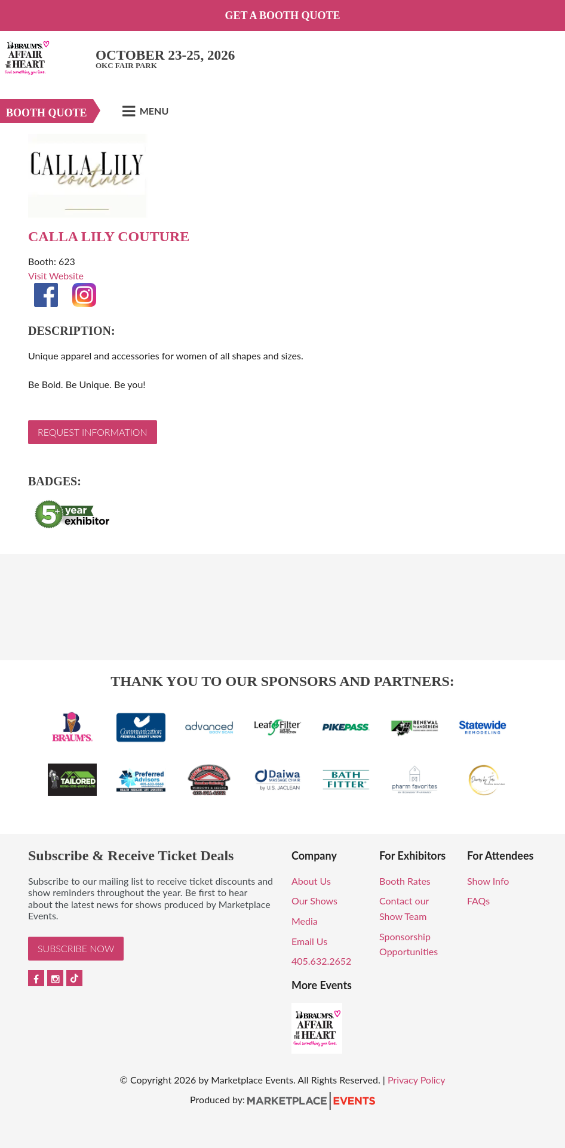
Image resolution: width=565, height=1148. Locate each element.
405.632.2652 (321, 961)
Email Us (309, 941)
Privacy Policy (417, 1079)
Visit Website (56, 275)
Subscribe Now (76, 948)
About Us (311, 881)
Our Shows (314, 900)
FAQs (478, 900)
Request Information (93, 432)
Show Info (488, 881)
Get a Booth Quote (282, 15)
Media (304, 921)
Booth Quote (46, 113)
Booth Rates (405, 881)
